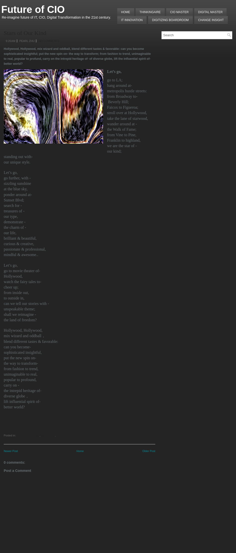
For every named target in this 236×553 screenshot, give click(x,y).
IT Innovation (132, 20)
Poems (60, 435)
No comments (49, 40)
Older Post (148, 451)
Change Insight (211, 20)
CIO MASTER (179, 12)
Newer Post (11, 451)
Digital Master (210, 12)
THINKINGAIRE (150, 12)
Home (125, 12)
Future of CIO (33, 9)
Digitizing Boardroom (170, 20)
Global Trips (47, 435)
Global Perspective (28, 435)
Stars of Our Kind (25, 33)
